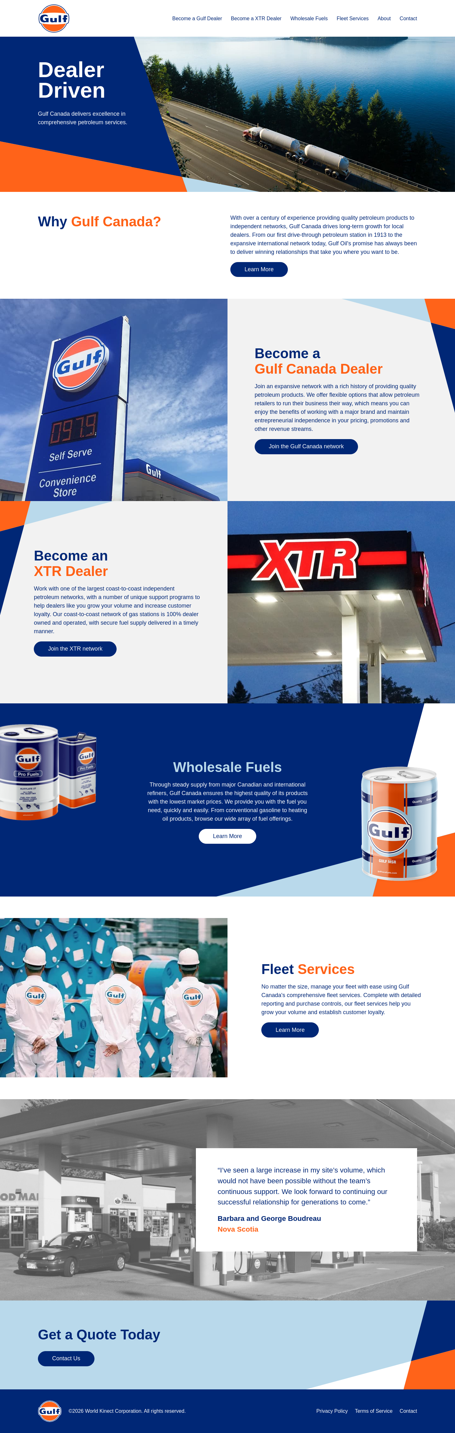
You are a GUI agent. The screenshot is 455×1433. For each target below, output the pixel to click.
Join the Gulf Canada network (306, 446)
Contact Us (66, 1358)
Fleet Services (352, 18)
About (384, 18)
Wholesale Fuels (309, 18)
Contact (408, 18)
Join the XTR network (75, 649)
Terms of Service (373, 1411)
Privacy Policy (332, 1411)
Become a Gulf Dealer (197, 18)
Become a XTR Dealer (256, 18)
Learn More (259, 269)
